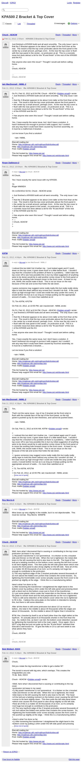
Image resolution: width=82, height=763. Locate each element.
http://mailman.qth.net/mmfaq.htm (32, 147)
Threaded (31, 24)
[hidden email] (64, 93)
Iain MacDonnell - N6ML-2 (14, 84)
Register (76, 3)
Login (69, 3)
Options (73, 23)
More (74, 35)
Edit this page (74, 759)
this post (22, 172)
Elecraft (5, 3)
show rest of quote (21, 475)
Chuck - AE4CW (9, 35)
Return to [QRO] (10, 752)
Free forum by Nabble (11, 759)
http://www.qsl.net (36, 153)
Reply (58, 35)
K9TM (5, 253)
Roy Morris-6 (8, 500)
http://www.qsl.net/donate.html (55, 155)
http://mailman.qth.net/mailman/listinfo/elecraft (38, 144)
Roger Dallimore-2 (10, 163)
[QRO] (13, 3)
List (19, 24)
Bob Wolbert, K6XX (11, 649)
